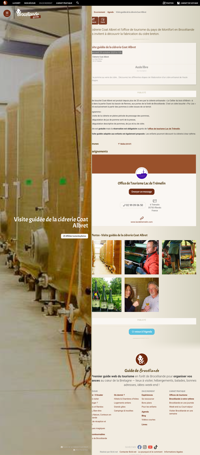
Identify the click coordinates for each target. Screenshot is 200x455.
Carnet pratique (64, 3)
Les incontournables (95, 434)
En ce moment (45, 3)
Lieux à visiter (92, 399)
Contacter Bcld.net (128, 452)
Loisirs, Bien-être (93, 411)
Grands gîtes (120, 407)
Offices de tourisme (178, 395)
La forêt (16, 3)
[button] (77, 3)
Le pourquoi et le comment (150, 452)
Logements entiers (122, 403)
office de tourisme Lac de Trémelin (164, 128)
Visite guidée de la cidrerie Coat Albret (113, 47)
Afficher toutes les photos (65, 236)
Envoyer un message (142, 191)
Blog (144, 416)
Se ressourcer (148, 399)
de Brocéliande (96, 438)
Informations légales (173, 452)
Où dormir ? (119, 395)
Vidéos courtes (148, 419)
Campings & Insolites (123, 411)
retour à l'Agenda (142, 331)
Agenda (145, 412)
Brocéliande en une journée (181, 403)
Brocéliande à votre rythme (181, 399)
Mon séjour (29, 3)
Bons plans (147, 403)
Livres (144, 424)
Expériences (147, 395)
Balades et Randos (94, 407)
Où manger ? (92, 403)
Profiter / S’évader (94, 395)
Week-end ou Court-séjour (181, 407)
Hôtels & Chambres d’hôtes (126, 399)
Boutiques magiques (95, 428)
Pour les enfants (149, 407)
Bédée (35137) (124, 144)
